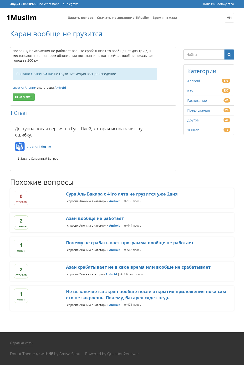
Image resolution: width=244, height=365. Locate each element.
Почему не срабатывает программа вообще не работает (130, 242)
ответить (25, 97)
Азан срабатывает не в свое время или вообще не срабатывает (138, 267)
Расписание (197, 100)
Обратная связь (21, 343)
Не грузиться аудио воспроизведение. (85, 73)
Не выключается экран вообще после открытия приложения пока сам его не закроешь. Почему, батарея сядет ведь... (146, 294)
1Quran (193, 130)
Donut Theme (22, 353)
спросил (18, 88)
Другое (193, 120)
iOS (190, 90)
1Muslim (21, 17)
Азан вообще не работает (95, 218)
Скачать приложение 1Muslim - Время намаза (137, 17)
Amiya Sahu (69, 353)
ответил (32, 147)
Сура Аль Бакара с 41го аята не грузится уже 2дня (122, 194)
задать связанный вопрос (39, 159)
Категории (201, 71)
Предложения (198, 110)
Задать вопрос (80, 17)
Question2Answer (123, 353)
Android (60, 88)
